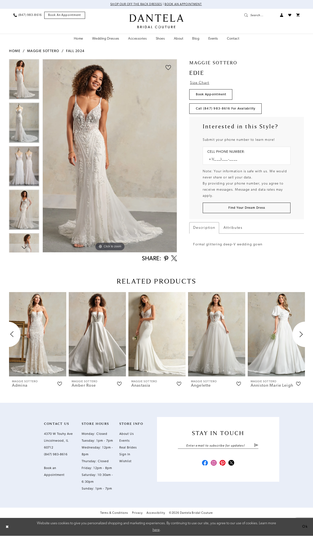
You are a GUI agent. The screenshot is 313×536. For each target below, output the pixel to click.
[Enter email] (218, 445)
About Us (126, 434)
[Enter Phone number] (244, 159)
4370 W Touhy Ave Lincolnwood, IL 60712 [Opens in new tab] (58, 440)
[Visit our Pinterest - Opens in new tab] (222, 463)
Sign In (124, 454)
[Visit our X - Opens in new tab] (231, 463)
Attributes (233, 228)
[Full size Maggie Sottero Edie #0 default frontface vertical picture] (110, 155)
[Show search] (260, 15)
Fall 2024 (75, 51)
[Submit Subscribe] (256, 445)
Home (14, 51)
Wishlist (125, 461)
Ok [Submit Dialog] (305, 527)
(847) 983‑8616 (55, 454)
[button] (282, 15)
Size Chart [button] (199, 83)
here (156, 530)
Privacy (137, 513)
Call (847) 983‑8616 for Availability (226, 108)
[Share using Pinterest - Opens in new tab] (166, 259)
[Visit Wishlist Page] (290, 15)
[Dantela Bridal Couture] (157, 21)
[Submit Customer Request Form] (247, 208)
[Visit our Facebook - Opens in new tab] (205, 463)
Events (124, 440)
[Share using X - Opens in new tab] (174, 258)
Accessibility (155, 513)
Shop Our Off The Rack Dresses (136, 4)
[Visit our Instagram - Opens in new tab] (214, 463)
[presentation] (37, 334)
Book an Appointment (183, 4)
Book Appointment (211, 94)
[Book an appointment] (64, 15)
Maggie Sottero (43, 51)
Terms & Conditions (114, 513)
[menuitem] (27, 15)
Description (204, 228)
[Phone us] (27, 15)
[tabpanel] (24, 81)
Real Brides (128, 447)
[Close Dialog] (7, 527)
